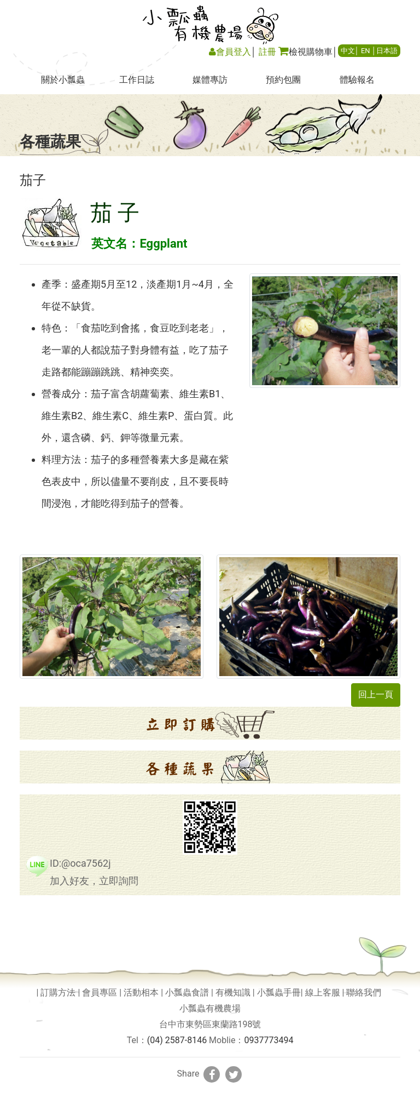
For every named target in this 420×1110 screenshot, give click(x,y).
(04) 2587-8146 (177, 1040)
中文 (348, 51)
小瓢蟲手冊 (279, 992)
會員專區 (99, 992)
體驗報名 (357, 80)
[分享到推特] (233, 1074)
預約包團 (283, 80)
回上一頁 (375, 694)
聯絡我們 (363, 992)
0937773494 (268, 1040)
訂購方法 (57, 992)
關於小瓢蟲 (63, 80)
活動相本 (141, 992)
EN (365, 51)
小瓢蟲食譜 (187, 992)
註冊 (267, 52)
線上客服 (322, 992)
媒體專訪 (210, 80)
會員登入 (230, 52)
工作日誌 (136, 80)
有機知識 (232, 992)
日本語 (387, 51)
